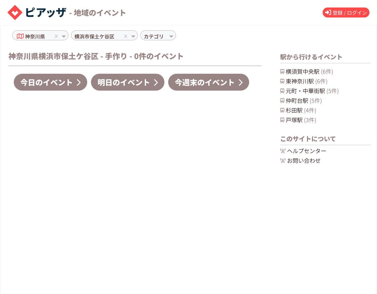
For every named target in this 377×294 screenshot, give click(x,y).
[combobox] (47, 36)
